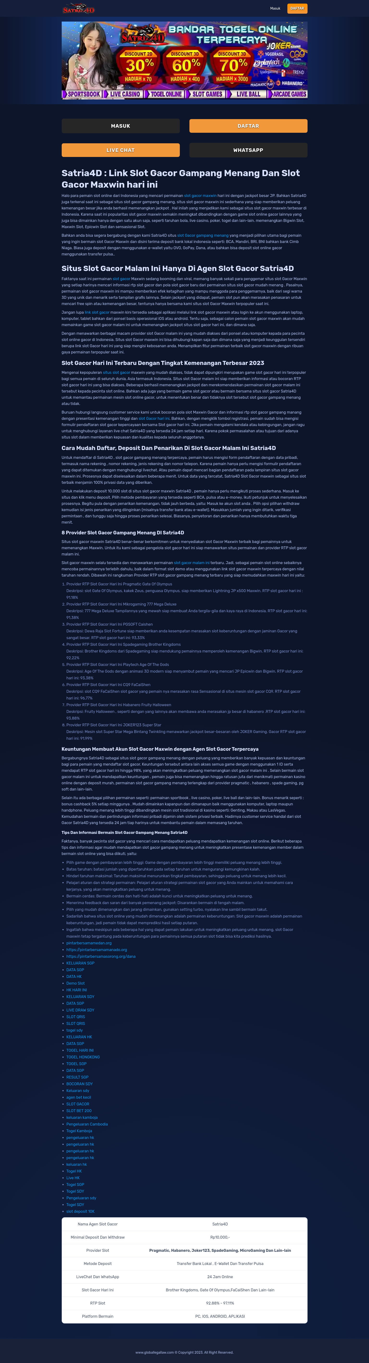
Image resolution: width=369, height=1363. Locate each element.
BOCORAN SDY (80, 1084)
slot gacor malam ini (192, 562)
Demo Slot (76, 983)
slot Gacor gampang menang (203, 235)
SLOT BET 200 (79, 1111)
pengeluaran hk (80, 1137)
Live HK (73, 1178)
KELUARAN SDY (81, 996)
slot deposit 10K (81, 1211)
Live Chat (121, 150)
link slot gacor (97, 312)
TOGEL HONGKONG (83, 1057)
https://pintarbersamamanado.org (97, 949)
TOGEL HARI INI (80, 1050)
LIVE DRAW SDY (81, 1010)
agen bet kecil (79, 1097)
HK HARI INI (77, 990)
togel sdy (75, 1030)
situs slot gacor (116, 372)
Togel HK (74, 1171)
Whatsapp (248, 150)
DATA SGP (75, 970)
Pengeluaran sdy (82, 1198)
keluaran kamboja (82, 1117)
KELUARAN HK (79, 1037)
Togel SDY (75, 1191)
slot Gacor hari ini (154, 418)
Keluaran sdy (78, 1090)
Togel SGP (75, 1184)
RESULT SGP (78, 1077)
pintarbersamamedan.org (89, 943)
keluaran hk (77, 1164)
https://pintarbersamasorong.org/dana (101, 956)
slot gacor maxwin (200, 195)
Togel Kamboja (79, 1131)
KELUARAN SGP (81, 963)
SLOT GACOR (78, 1104)
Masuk (275, 8)
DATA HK (74, 976)
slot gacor (121, 279)
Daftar (297, 8)
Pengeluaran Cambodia (87, 1124)
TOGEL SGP (77, 1064)
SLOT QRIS (76, 1017)
